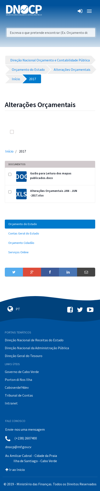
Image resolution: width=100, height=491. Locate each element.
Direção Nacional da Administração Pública (37, 348)
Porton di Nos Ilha (18, 379)
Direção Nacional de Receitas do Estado (34, 340)
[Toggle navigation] (47, 11)
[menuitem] (50, 224)
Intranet (11, 403)
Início (9, 151)
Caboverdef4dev (17, 387)
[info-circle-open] (77, 131)
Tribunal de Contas (19, 395)
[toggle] (18, 131)
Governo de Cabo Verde (22, 372)
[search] (69, 131)
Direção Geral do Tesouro (23, 356)
